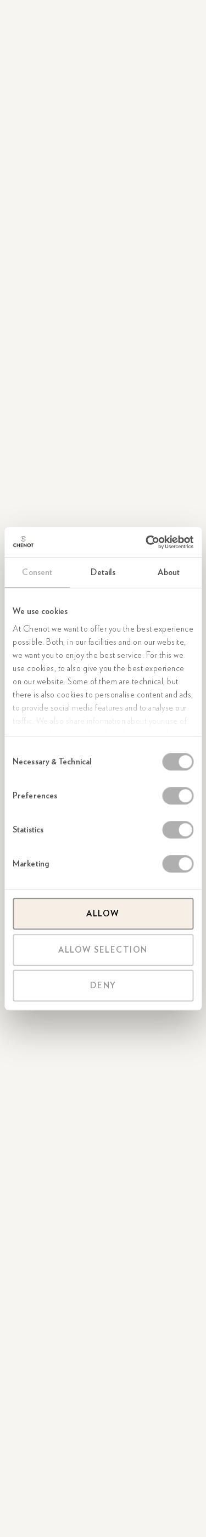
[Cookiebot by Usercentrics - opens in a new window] (146, 542)
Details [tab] (103, 572)
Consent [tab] (37, 572)
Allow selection (103, 950)
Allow (103, 914)
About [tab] (169, 572)
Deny (103, 985)
